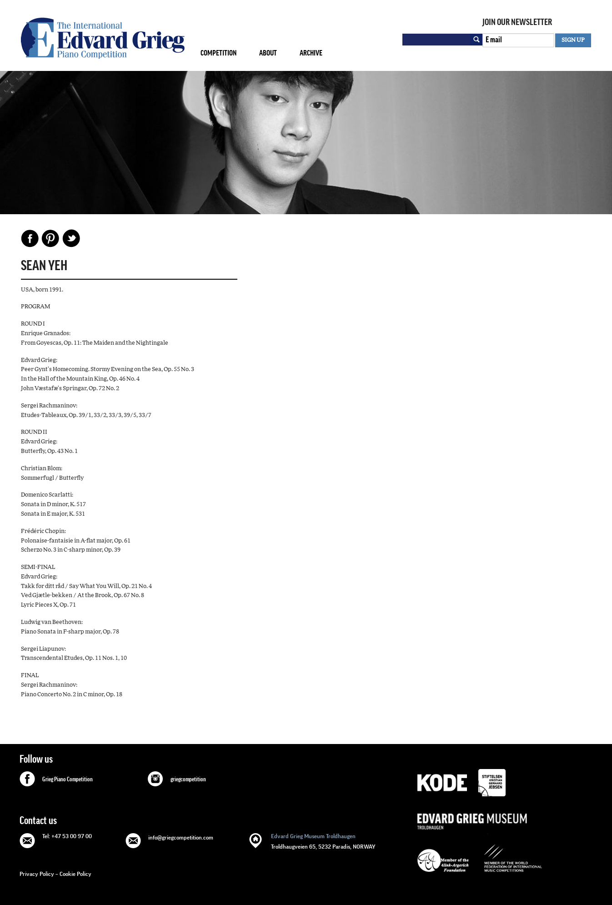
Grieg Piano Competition (67, 779)
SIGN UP (573, 40)
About (268, 53)
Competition (218, 53)
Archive (311, 53)
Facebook (30, 238)
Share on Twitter (71, 238)
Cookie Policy (75, 874)
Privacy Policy (37, 874)
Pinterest (50, 238)
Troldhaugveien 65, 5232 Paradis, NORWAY (323, 841)
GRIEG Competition (103, 38)
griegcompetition (188, 779)
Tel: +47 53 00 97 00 (67, 836)
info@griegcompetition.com (180, 837)
